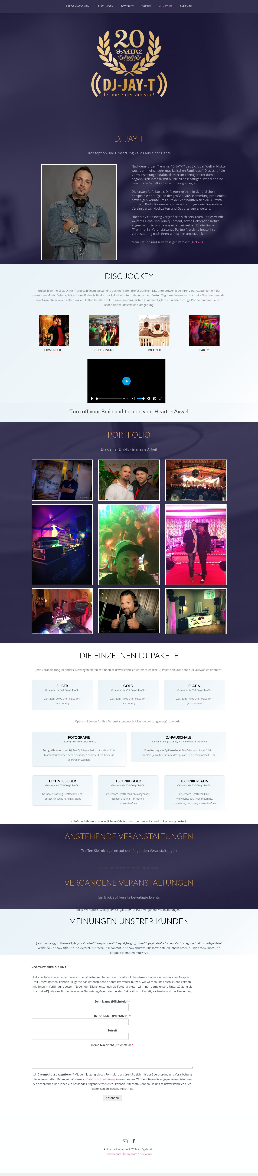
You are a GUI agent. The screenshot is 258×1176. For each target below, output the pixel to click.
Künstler (166, 6)
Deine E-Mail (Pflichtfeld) (112, 1016)
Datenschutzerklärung (100, 1079)
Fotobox (127, 6)
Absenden (112, 1098)
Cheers (146, 6)
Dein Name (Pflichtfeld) (112, 1001)
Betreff (112, 1030)
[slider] (109, 398)
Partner (186, 6)
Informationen (77, 6)
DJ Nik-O (197, 242)
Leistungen (104, 6)
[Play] (92, 398)
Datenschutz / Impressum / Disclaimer (129, 1154)
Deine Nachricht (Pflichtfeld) (112, 1045)
